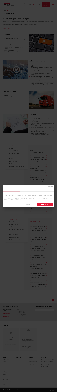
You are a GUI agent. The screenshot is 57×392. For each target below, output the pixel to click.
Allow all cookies (44, 204)
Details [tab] (28, 189)
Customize (28, 204)
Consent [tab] (12, 189)
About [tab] (45, 189)
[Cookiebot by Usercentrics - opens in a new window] (48, 186)
